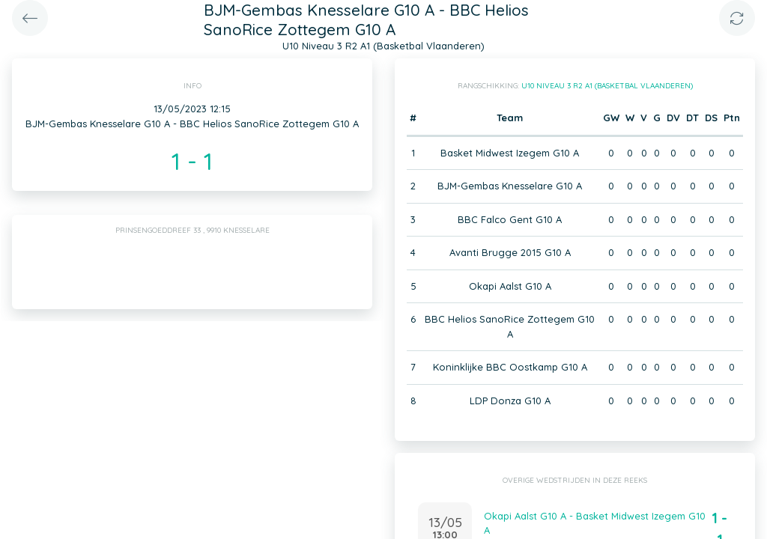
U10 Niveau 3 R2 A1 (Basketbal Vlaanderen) (607, 86)
